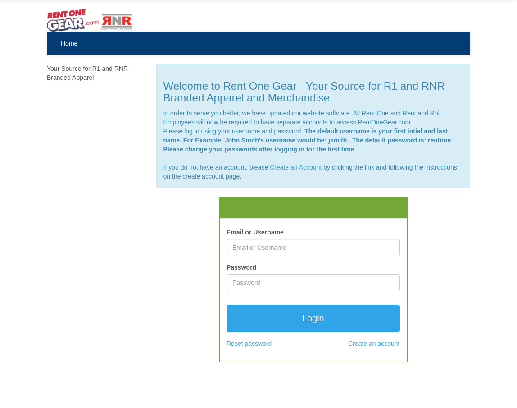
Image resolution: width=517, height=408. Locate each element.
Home (69, 43)
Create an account (373, 343)
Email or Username (255, 232)
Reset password (249, 343)
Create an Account (296, 167)
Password (241, 267)
